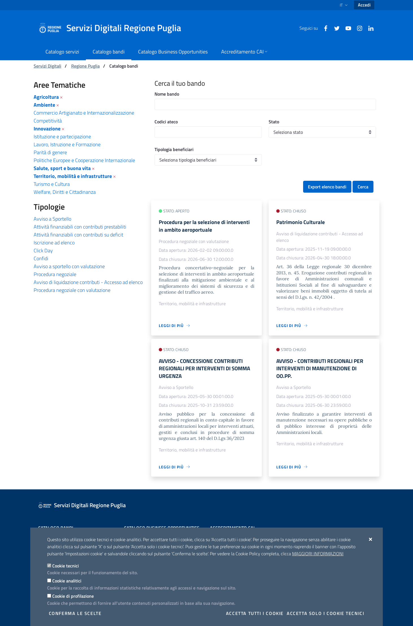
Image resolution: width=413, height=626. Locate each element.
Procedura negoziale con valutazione (72, 290)
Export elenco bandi (327, 186)
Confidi (41, 258)
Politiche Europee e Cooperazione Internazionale (84, 160)
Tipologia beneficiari (174, 149)
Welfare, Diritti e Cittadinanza (65, 192)
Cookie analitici (66, 580)
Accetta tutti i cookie (255, 613)
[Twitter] (334, 27)
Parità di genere (50, 152)
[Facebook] (323, 27)
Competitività (48, 120)
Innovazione (47, 128)
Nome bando (167, 94)
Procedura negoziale (55, 274)
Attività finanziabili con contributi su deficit (78, 234)
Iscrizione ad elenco (54, 242)
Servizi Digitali (47, 66)
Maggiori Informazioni (318, 553)
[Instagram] (357, 27)
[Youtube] (346, 27)
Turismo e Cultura (52, 184)
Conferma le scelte (75, 613)
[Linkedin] (368, 27)
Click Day (43, 250)
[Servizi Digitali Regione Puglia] (113, 28)
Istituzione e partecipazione (62, 136)
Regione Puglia (85, 66)
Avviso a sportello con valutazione (69, 266)
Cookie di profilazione (73, 596)
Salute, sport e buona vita (62, 168)
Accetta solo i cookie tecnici (325, 613)
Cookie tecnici (65, 565)
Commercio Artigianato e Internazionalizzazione (84, 113)
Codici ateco (166, 121)
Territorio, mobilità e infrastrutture (73, 176)
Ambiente (44, 105)
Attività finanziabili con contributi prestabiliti (80, 227)
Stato (274, 121)
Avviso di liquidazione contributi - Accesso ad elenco (88, 282)
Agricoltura (46, 97)
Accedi (364, 4)
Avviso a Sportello (52, 219)
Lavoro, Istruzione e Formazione (67, 144)
